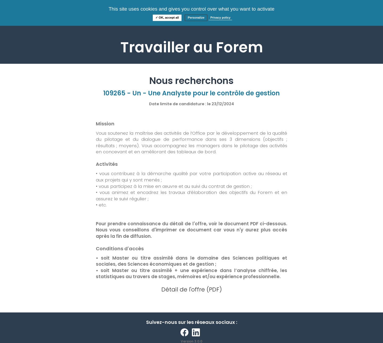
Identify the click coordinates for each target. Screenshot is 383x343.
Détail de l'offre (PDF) (191, 289)
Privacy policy (220, 17)
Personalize (196, 17)
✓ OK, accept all (167, 17)
